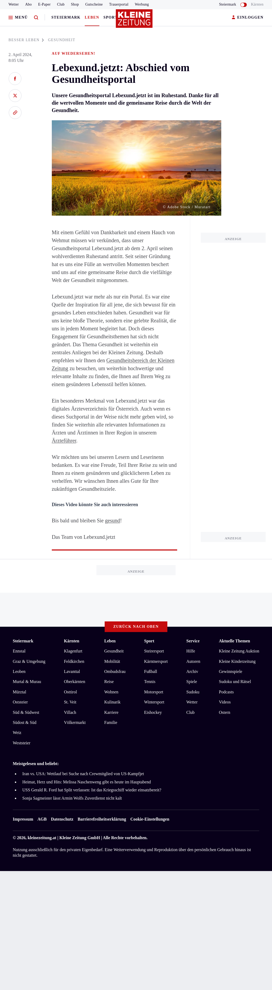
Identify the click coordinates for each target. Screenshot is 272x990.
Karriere (111, 712)
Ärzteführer (64, 440)
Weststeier (21, 743)
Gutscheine (94, 4)
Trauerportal (119, 4)
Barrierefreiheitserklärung (102, 819)
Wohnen (111, 692)
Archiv (192, 671)
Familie (110, 722)
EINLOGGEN (248, 17)
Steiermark (65, 17)
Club (61, 4)
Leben (92, 17)
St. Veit (70, 702)
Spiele (191, 681)
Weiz (17, 732)
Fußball (150, 671)
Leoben (19, 671)
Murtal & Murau (27, 681)
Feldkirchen (74, 661)
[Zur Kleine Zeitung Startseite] (135, 21)
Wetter (13, 4)
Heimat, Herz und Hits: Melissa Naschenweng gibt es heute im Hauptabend (86, 782)
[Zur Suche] (36, 17)
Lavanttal (72, 671)
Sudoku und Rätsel (235, 681)
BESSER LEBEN (26, 40)
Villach (70, 712)
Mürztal (19, 692)
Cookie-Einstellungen (149, 819)
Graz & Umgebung (29, 661)
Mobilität (112, 661)
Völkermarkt (75, 722)
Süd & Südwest (26, 712)
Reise (109, 681)
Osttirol (70, 692)
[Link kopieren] (15, 112)
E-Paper (44, 4)
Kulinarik (112, 702)
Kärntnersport (156, 661)
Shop (75, 4)
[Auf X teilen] (15, 95)
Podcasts (226, 692)
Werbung (142, 4)
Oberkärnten (74, 681)
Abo (28, 4)
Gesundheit (114, 651)
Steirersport (154, 651)
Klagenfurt (73, 651)
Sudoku (192, 692)
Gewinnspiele (230, 671)
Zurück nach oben (136, 627)
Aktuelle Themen (234, 641)
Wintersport (154, 702)
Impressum (23, 819)
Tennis (149, 681)
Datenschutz (62, 819)
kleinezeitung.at (42, 837)
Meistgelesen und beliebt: (36, 763)
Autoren (193, 661)
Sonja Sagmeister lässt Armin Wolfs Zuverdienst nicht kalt (72, 798)
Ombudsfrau (115, 671)
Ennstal (19, 651)
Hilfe (190, 651)
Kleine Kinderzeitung (237, 661)
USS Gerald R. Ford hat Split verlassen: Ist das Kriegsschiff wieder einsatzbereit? (91, 790)
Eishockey (153, 712)
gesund (112, 520)
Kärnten (257, 4)
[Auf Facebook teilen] (15, 78)
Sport (111, 17)
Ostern (224, 712)
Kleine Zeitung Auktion (239, 651)
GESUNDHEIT (61, 40)
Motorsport (153, 692)
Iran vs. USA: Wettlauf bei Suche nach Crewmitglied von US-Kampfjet (83, 773)
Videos (225, 702)
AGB (42, 819)
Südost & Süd (24, 722)
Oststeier (20, 702)
